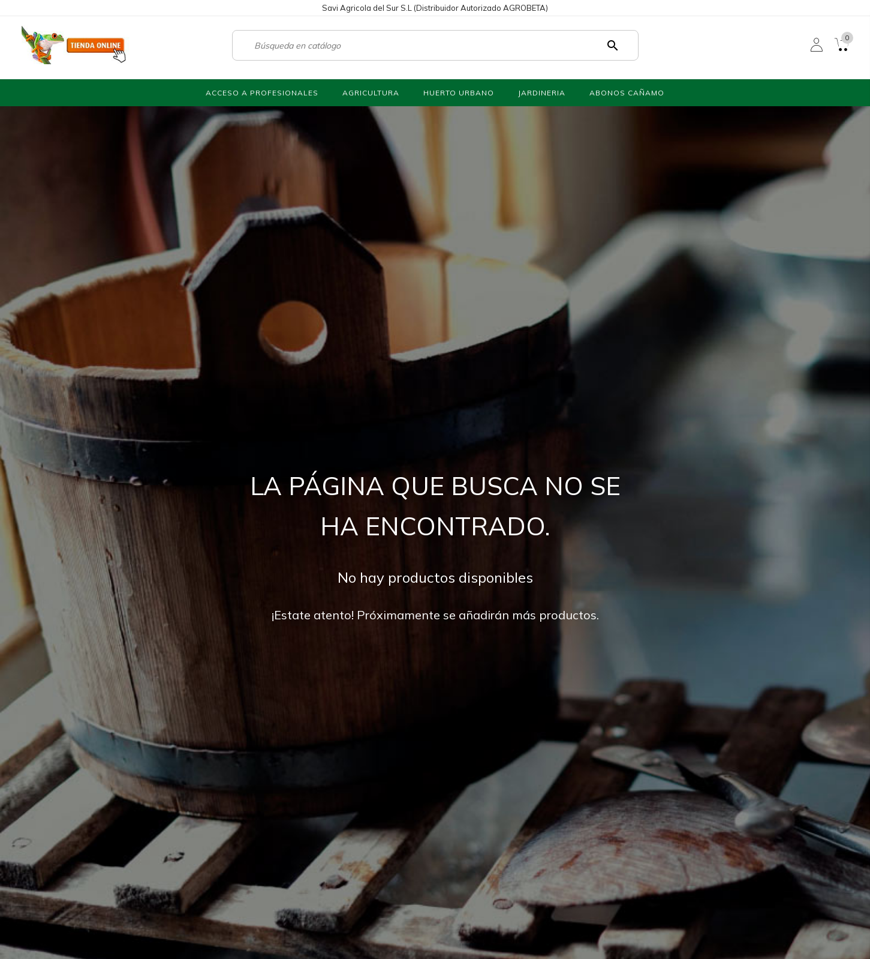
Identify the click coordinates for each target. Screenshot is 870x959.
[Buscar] (430, 45)
